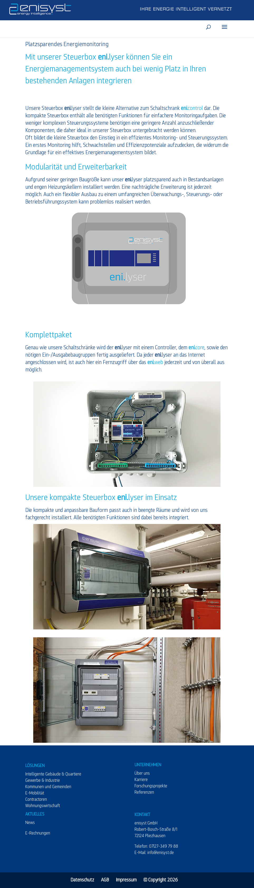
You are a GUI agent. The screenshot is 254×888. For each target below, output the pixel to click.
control (192, 108)
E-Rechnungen (37, 833)
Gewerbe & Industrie (42, 781)
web (155, 362)
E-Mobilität (34, 793)
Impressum (126, 880)
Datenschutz (82, 880)
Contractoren (36, 800)
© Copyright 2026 (160, 880)
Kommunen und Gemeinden (48, 787)
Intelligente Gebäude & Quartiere (53, 774)
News (30, 823)
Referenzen (144, 792)
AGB (105, 880)
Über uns (142, 773)
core (196, 347)
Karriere (141, 780)
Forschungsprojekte (151, 786)
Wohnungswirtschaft (42, 806)
